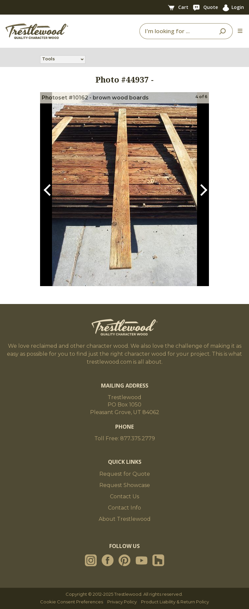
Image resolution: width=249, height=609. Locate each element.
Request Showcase (124, 485)
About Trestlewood (125, 519)
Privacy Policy (122, 601)
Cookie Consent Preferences (71, 601)
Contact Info (124, 508)
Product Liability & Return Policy (175, 601)
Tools (48, 59)
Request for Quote (124, 474)
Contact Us (124, 496)
